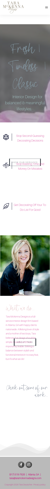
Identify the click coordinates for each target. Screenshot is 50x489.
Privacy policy (39, 484)
